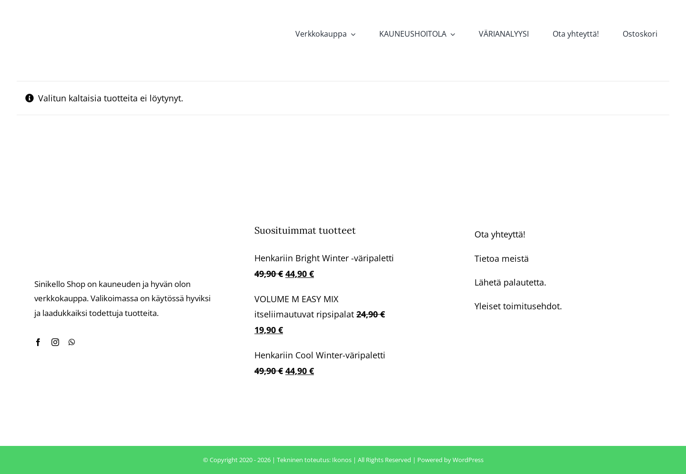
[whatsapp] (72, 342)
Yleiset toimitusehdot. (518, 306)
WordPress (468, 459)
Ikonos (342, 459)
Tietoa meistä (501, 258)
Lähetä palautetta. (510, 282)
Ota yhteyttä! (499, 234)
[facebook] (38, 342)
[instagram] (55, 342)
